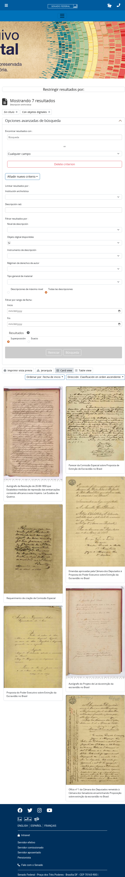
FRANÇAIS (50, 825)
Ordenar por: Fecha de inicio (44, 377)
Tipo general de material (19, 276)
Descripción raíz (13, 204)
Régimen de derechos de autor (23, 263)
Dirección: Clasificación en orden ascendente (94, 377)
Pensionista (24, 857)
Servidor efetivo (26, 842)
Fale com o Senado (30, 865)
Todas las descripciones (60, 289)
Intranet (24, 835)
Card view (64, 370)
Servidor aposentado (29, 852)
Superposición (18, 338)
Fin (8, 318)
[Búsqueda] (64, 137)
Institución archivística (17, 191)
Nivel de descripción (17, 224)
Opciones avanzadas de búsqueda (33, 121)
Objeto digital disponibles (20, 237)
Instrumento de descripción (21, 250)
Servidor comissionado (30, 847)
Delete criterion (64, 164)
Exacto (34, 338)
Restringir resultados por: (63, 89)
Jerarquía (44, 370)
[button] (109, 5)
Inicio (10, 305)
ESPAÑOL (36, 825)
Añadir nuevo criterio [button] (21, 176)
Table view (83, 370)
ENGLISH (23, 825)
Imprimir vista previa (18, 370)
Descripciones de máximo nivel (27, 289)
